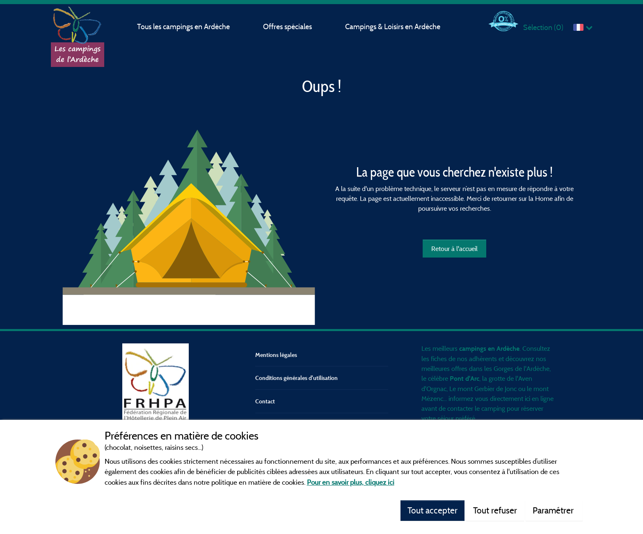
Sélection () (543, 27)
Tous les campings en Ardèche (183, 26)
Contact (265, 401)
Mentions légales (276, 354)
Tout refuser (495, 510)
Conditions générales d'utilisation (296, 377)
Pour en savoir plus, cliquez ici (350, 482)
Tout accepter (432, 510)
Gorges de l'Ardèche (521, 368)
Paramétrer (554, 510)
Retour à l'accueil (454, 248)
